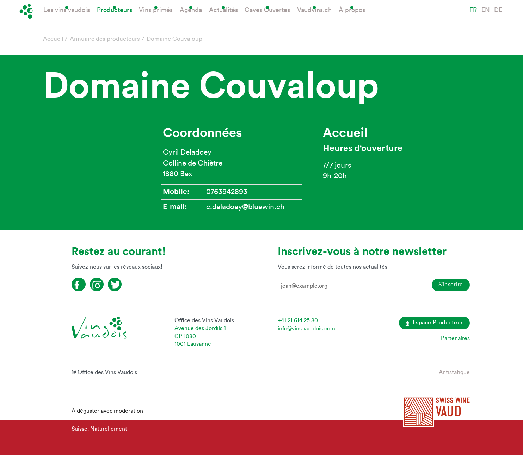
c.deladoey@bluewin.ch (245, 207)
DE (498, 10)
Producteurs (114, 10)
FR (473, 10)
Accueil (53, 39)
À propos (352, 10)
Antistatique (454, 372)
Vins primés (156, 10)
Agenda (191, 10)
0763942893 (226, 191)
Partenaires (455, 338)
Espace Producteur (434, 323)
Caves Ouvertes (267, 10)
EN (485, 10)
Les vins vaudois (66, 10)
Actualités (223, 10)
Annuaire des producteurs (105, 39)
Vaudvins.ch (314, 10)
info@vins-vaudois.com (306, 328)
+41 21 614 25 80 (298, 320)
